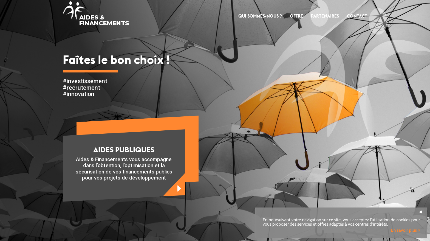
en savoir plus (174, 184)
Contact (357, 16)
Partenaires (325, 16)
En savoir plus (404, 230)
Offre (296, 16)
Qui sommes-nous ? (260, 16)
